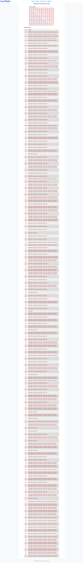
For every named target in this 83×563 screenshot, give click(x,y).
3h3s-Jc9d (54, 201)
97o (39, 18)
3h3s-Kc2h (45, 378)
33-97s (26, 236)
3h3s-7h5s (30, 452)
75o (43, 20)
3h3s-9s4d (49, 513)
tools (45, 1)
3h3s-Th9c (40, 206)
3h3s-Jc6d (54, 399)
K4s (49, 9)
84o (41, 22)
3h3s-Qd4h (30, 386)
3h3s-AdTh (30, 94)
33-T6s (26, 283)
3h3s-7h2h (30, 491)
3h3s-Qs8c (55, 256)
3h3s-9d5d (40, 349)
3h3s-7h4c (40, 504)
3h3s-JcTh (45, 151)
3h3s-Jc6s (49, 399)
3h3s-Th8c (40, 269)
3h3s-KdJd (40, 69)
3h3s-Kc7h (45, 251)
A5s (47, 8)
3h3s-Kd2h (30, 378)
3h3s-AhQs (30, 65)
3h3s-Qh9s (30, 190)
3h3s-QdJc (40, 110)
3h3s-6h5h (30, 317)
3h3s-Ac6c (45, 131)
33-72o (26, 553)
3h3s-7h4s (30, 504)
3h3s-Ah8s (30, 159)
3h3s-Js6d (49, 398)
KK (31, 9)
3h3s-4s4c (49, 245)
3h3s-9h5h (30, 349)
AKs (32, 8)
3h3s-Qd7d (40, 204)
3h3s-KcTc (45, 76)
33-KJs (26, 70)
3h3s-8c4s (49, 508)
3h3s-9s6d (49, 414)
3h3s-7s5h (45, 452)
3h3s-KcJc (45, 69)
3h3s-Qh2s (30, 436)
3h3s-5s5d (45, 178)
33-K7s (26, 157)
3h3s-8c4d (54, 508)
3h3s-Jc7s (49, 327)
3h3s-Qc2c (45, 305)
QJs (36, 11)
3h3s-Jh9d (35, 200)
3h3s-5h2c (40, 539)
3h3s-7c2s (49, 553)
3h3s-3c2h (45, 555)
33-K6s (26, 176)
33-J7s (26, 223)
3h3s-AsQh (45, 65)
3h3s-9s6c (54, 414)
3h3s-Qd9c (40, 191)
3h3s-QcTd (55, 128)
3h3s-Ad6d (40, 131)
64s (49, 19)
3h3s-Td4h (30, 486)
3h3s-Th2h (30, 389)
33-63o (26, 524)
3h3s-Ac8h (45, 160)
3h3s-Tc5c (45, 336)
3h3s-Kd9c (40, 167)
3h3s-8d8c (54, 60)
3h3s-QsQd (45, 36)
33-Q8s (26, 163)
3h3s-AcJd (55, 79)
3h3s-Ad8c (40, 160)
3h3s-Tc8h (45, 270)
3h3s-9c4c (45, 402)
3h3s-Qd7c (40, 314)
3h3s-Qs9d (50, 190)
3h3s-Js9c (54, 200)
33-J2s (26, 362)
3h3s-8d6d (40, 289)
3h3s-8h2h (30, 459)
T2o (38, 24)
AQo (30, 11)
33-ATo (26, 94)
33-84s (26, 393)
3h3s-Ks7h (45, 250)
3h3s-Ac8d (55, 160)
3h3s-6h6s (30, 125)
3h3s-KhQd (35, 81)
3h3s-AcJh (45, 79)
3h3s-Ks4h (45, 319)
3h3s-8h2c (40, 542)
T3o (38, 23)
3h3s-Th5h (30, 336)
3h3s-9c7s (49, 352)
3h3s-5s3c (45, 517)
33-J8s (26, 173)
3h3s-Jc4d (54, 444)
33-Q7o (26, 314)
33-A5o (26, 197)
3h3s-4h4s (30, 245)
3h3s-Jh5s (30, 424)
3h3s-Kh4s (30, 319)
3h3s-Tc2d (54, 511)
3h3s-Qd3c (50, 421)
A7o (30, 18)
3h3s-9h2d (35, 529)
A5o (30, 20)
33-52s (26, 457)
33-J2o (26, 489)
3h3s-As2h (45, 266)
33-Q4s (26, 264)
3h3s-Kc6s (50, 273)
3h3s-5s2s (35, 456)
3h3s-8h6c (40, 404)
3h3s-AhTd (35, 93)
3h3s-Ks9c (55, 166)
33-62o (26, 549)
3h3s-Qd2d (40, 305)
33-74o (26, 505)
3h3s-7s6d (49, 395)
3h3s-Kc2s (50, 378)
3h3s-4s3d (40, 527)
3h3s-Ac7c (45, 113)
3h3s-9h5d (35, 472)
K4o (32, 22)
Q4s (49, 11)
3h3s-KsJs (35, 69)
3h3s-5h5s (30, 178)
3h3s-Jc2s (49, 489)
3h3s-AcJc (45, 54)
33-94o (26, 514)
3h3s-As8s (35, 103)
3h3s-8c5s (49, 463)
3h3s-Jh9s (30, 200)
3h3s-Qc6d (55, 343)
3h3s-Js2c (54, 488)
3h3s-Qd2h (30, 438)
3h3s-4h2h (30, 475)
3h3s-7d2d (40, 491)
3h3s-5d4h (30, 479)
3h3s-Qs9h (45, 190)
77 (43, 18)
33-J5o (26, 425)
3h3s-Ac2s (50, 267)
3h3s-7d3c (49, 533)
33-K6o (26, 273)
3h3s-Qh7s (30, 313)
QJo (34, 12)
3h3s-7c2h (45, 553)
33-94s (26, 402)
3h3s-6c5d (54, 447)
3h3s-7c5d (54, 454)
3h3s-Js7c (54, 326)
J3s (51, 12)
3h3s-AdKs (35, 52)
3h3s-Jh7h (30, 223)
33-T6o (26, 409)
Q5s (47, 11)
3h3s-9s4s (35, 402)
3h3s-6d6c (54, 125)
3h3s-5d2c (40, 540)
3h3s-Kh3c (35, 355)
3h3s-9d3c (49, 520)
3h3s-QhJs (30, 109)
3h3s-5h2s (30, 539)
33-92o (26, 530)
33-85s (26, 339)
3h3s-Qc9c (45, 119)
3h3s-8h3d (30, 536)
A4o (30, 22)
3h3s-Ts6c (54, 408)
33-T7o (26, 333)
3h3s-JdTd (40, 97)
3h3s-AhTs (30, 93)
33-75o (26, 453)
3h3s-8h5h (30, 339)
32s (53, 23)
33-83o (26, 537)
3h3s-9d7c (40, 352)
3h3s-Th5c (40, 465)
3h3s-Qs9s (35, 119)
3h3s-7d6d (40, 279)
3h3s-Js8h (45, 259)
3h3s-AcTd (55, 94)
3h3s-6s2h (45, 548)
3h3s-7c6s (49, 396)
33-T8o (26, 270)
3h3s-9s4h (45, 513)
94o (39, 22)
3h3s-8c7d (54, 346)
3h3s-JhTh (30, 97)
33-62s (26, 482)
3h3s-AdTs (35, 94)
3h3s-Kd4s (35, 320)
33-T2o (26, 511)
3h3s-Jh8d (35, 259)
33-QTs (26, 86)
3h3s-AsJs (35, 54)
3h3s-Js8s (35, 173)
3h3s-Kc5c (45, 194)
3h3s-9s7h (45, 351)
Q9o (34, 15)
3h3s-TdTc (54, 40)
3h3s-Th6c (40, 408)
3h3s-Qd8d (40, 163)
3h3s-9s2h (45, 529)
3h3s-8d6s (35, 406)
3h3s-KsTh (45, 116)
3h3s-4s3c (45, 527)
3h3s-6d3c (49, 523)
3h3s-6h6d (35, 125)
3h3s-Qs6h (45, 342)
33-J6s (26, 276)
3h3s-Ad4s (35, 220)
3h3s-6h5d (35, 446)
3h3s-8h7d (35, 345)
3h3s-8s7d (49, 345)
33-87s (26, 239)
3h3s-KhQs (30, 81)
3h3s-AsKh (45, 51)
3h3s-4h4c (40, 245)
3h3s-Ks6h (45, 272)
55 (47, 20)
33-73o (26, 533)
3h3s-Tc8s (49, 270)
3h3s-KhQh (30, 58)
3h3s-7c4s (49, 505)
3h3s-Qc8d (55, 257)
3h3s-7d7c (54, 91)
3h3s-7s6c (54, 395)
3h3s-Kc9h (45, 167)
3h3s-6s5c (54, 446)
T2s (53, 13)
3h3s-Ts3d (40, 501)
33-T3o (26, 501)
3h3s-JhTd (35, 150)
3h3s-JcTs (49, 151)
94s (49, 15)
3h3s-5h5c (40, 178)
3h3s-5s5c (49, 178)
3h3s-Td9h (30, 207)
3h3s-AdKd (40, 43)
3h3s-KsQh (45, 81)
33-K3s (26, 233)
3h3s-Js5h (45, 424)
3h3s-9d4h (30, 514)
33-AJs (26, 55)
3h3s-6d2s (35, 550)
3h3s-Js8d (49, 259)
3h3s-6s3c (45, 523)
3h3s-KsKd (45, 34)
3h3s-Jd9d (40, 134)
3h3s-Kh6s (30, 272)
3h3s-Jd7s (35, 327)
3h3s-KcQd (55, 83)
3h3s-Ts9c (54, 206)
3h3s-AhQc (40, 65)
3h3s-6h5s (30, 446)
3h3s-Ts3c (45, 501)
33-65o (26, 447)
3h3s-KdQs (35, 83)
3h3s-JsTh (45, 150)
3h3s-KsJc (55, 100)
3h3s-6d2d (40, 482)
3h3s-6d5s (35, 447)
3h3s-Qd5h (30, 368)
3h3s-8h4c (40, 507)
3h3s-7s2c (54, 552)
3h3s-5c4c (45, 365)
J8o (36, 16)
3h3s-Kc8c (45, 147)
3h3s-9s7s (35, 236)
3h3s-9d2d (40, 434)
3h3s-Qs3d (40, 421)
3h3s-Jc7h (45, 327)
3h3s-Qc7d (55, 314)
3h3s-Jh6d (35, 398)
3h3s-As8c (55, 159)
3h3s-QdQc (55, 36)
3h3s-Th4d (35, 484)
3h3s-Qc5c (45, 247)
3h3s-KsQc (55, 81)
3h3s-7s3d (40, 533)
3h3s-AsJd (50, 78)
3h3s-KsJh (45, 100)
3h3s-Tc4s (49, 486)
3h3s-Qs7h (45, 313)
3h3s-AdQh (30, 67)
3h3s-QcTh (45, 128)
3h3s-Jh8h (30, 173)
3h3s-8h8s (30, 60)
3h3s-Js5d (49, 424)
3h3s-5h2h (30, 456)
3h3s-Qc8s (50, 257)
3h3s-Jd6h (30, 399)
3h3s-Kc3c (35, 232)
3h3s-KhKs (30, 34)
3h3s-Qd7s (35, 314)
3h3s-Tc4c (45, 358)
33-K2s (26, 254)
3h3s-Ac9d (55, 138)
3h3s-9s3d (40, 520)
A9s (40, 8)
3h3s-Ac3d (55, 242)
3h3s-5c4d (54, 479)
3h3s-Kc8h (45, 217)
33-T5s (26, 336)
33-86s (26, 289)
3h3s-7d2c (40, 553)
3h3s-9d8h (30, 286)
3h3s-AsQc (55, 65)
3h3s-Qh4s (30, 385)
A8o (30, 16)
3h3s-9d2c (40, 530)
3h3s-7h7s (30, 91)
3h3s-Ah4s (30, 219)
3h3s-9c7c (45, 236)
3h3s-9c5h (45, 473)
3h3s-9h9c (40, 45)
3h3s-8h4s (30, 507)
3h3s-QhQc (40, 36)
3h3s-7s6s (35, 279)
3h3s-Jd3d (30, 329)
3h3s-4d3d (30, 431)
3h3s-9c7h (45, 352)
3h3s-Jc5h (45, 425)
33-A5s (26, 123)
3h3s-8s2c (54, 542)
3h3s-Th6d (35, 408)
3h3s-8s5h (45, 462)
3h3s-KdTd (40, 76)
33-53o (26, 517)
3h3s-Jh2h (30, 361)
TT (37, 13)
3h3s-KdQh (30, 83)
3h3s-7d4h (30, 505)
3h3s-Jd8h (30, 261)
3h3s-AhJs (30, 78)
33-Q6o (26, 342)
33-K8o (26, 217)
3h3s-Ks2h (45, 377)
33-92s (26, 434)
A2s (53, 8)
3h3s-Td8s (35, 270)
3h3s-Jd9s (35, 201)
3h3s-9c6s (49, 415)
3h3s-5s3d (40, 517)
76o (43, 19)
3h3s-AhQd (35, 65)
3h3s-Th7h (30, 229)
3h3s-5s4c (54, 478)
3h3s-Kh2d (35, 377)
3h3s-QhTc (40, 127)
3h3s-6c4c (45, 371)
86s (45, 16)
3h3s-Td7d (40, 229)
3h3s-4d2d (40, 475)
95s (47, 15)
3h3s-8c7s (49, 346)
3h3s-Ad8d (40, 103)
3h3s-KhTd (35, 116)
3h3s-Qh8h (30, 163)
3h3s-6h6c (40, 125)
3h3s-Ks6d (50, 272)
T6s (45, 13)
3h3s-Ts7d (50, 332)
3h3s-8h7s (30, 345)
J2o (36, 24)
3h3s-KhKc (40, 34)
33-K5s (26, 194)
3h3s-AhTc (40, 93)
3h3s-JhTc (40, 150)
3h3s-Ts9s (35, 144)
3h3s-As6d (50, 209)
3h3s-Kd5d (40, 194)
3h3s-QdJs (35, 110)
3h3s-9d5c (40, 473)
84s (49, 16)
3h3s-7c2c (45, 491)
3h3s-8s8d (45, 60)
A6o (30, 19)
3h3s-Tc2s (49, 511)
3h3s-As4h (45, 219)
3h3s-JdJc (54, 38)
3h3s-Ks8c (55, 216)
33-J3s (26, 330)
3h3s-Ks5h (45, 301)
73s (51, 18)
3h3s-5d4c (40, 479)
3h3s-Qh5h (30, 247)
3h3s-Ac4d (55, 220)
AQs (34, 8)
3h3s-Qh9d (35, 190)
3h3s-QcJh (45, 110)
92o (39, 24)
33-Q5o (26, 368)
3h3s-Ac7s (50, 185)
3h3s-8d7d (40, 239)
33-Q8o (26, 257)
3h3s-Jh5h (30, 298)
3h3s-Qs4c (55, 385)
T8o (38, 16)
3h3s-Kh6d (35, 272)
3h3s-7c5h (45, 454)
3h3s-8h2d (35, 542)
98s (41, 15)
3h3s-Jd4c (40, 444)
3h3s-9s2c (54, 529)
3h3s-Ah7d (35, 184)
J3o (36, 23)
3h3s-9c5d (54, 473)
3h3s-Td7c (40, 333)
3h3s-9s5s (35, 349)
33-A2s (26, 170)
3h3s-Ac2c (45, 169)
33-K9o (26, 167)
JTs (37, 12)
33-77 (26, 91)
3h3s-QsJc (55, 109)
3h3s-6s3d (40, 523)
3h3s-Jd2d (40, 361)
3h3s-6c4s (49, 495)
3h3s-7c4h (45, 505)
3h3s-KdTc (40, 117)
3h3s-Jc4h (45, 444)
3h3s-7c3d (54, 533)
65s (47, 19)
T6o (38, 19)
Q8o (34, 16)
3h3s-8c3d (54, 536)
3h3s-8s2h (45, 542)
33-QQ (26, 36)
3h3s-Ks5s (35, 194)
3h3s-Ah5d (35, 197)
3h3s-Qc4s (50, 386)
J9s (39, 12)
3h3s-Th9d (35, 206)
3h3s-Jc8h (45, 261)
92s (53, 15)
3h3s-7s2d (49, 552)
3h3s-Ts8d (50, 269)
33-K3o (26, 355)
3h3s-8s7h (45, 345)
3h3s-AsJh (45, 78)
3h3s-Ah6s (30, 209)
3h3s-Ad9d (40, 88)
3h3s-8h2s (30, 542)
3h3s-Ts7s (35, 229)
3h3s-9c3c (35, 418)
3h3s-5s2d (49, 539)
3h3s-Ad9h (30, 138)
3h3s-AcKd (55, 52)
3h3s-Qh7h (30, 204)
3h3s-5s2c (54, 539)
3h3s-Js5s (35, 298)
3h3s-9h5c (40, 472)
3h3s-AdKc (40, 52)
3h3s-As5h (45, 197)
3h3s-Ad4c (40, 220)
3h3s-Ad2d (40, 169)
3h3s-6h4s (30, 494)
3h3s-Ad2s (35, 267)
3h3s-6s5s (35, 317)
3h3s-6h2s (30, 548)
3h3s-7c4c (45, 383)
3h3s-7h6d (35, 395)
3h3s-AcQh (45, 67)
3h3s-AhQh (30, 48)
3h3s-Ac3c (35, 153)
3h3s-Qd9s (35, 191)
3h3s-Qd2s (35, 438)
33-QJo (26, 110)
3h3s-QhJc (40, 109)
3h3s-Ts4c (54, 484)
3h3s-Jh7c (40, 326)
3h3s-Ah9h (30, 88)
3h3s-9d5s (35, 473)
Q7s (43, 11)
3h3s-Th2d (35, 510)
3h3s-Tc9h (45, 207)
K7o (32, 18)
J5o (36, 20)
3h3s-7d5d (40, 323)
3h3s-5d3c (49, 517)
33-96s (26, 296)
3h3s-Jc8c (45, 173)
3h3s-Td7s (35, 333)
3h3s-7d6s (35, 396)
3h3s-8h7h (30, 239)
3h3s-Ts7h (45, 332)
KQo (32, 11)
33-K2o (26, 378)
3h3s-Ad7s (35, 185)
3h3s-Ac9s (50, 138)
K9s (39, 9)
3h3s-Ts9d (50, 206)
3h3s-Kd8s (35, 217)
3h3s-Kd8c (40, 217)
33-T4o (26, 485)
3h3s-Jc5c (45, 298)
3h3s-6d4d (40, 371)
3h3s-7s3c (45, 533)
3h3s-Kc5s (50, 302)
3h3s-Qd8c (40, 257)
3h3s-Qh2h (30, 305)
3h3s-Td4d (40, 358)
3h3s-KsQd (50, 81)
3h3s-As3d (40, 242)
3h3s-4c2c (45, 475)
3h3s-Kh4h (30, 213)
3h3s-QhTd (35, 127)
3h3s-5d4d (40, 365)
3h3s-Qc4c (45, 263)
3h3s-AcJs (50, 79)
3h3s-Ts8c (54, 269)
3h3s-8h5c (40, 462)
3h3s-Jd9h (30, 201)
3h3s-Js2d (49, 488)
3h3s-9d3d (30, 418)
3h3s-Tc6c (45, 282)
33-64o (26, 495)
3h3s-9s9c (49, 45)
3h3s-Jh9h (30, 134)
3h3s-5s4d (49, 478)
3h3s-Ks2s (35, 254)
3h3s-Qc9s (50, 191)
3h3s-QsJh (45, 109)
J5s (47, 12)
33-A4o (26, 220)
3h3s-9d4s (35, 514)
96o (39, 19)
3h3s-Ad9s (35, 138)
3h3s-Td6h (30, 409)
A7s (43, 8)
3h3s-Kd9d (40, 107)
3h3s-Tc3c (35, 374)
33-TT (26, 40)
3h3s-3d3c (30, 311)
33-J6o (26, 399)
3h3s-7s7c (49, 91)
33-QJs (26, 73)
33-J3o (26, 469)
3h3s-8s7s (35, 239)
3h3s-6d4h (30, 495)
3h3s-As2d (50, 266)
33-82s (26, 460)
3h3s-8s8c (49, 60)
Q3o (34, 23)
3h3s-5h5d (35, 178)
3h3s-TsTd (45, 40)
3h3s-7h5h (30, 323)
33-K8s (26, 147)
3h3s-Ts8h (45, 269)
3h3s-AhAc (40, 32)
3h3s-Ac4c (45, 141)
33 (51, 23)
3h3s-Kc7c (45, 157)
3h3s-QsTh (45, 127)
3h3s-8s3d (40, 536)
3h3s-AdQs (35, 67)
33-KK (26, 34)
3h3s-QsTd (50, 127)
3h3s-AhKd (35, 51)
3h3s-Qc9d (55, 191)
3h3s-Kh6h (30, 176)
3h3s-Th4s (30, 484)
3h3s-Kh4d (35, 319)
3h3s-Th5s (30, 465)
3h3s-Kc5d (55, 302)
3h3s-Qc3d (55, 421)
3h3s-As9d (50, 137)
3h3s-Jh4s (30, 443)
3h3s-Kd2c (40, 378)
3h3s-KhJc (40, 100)
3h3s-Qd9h (30, 191)
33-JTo (26, 151)
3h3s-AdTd (40, 63)
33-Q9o (26, 191)
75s (47, 18)
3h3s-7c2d (54, 553)
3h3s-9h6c (40, 414)
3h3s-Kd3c (50, 355)
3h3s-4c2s (49, 546)
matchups (37, 1)
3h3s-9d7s (35, 352)
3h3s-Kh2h (30, 254)
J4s (49, 12)
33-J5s (26, 299)
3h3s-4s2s (35, 475)
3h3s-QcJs (50, 110)
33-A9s (26, 89)
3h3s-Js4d (49, 443)
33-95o (26, 473)
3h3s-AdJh (30, 79)
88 (41, 16)
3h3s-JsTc (54, 150)
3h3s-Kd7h (30, 251)
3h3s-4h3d (30, 527)
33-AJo (26, 79)
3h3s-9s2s (35, 434)
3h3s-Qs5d (50, 367)
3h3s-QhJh (30, 72)
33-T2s (26, 389)
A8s (41, 8)
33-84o (26, 508)
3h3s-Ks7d (50, 250)
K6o (32, 19)
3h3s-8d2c (40, 543)
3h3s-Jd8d (40, 173)
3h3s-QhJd (35, 109)
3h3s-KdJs (35, 101)
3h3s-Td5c (40, 466)
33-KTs (26, 76)
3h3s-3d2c (40, 555)
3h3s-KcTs (50, 117)
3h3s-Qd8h (30, 257)
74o (43, 22)
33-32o (26, 556)
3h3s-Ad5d (40, 123)
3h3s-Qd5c (40, 368)
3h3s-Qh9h (30, 119)
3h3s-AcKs (50, 52)
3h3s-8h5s (30, 462)
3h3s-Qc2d (55, 438)
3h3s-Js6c (54, 398)
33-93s (26, 418)
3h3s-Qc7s (50, 314)
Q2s (53, 11)
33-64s (26, 371)
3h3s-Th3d (30, 501)
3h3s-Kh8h (30, 147)
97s (43, 15)
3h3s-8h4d (35, 507)
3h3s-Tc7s (49, 333)
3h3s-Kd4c (40, 320)
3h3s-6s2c (54, 548)
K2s (53, 9)
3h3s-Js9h (45, 200)
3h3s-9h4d (35, 513)
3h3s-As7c (55, 184)
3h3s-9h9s (30, 45)
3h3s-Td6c (40, 409)
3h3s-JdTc (40, 151)
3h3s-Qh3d (30, 421)
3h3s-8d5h (30, 463)
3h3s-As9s (35, 88)
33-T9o (26, 207)
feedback (49, 1)
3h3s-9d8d (40, 188)
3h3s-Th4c (40, 484)
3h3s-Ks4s (35, 213)
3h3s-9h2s (30, 529)
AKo (30, 9)
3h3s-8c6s (49, 406)
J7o (36, 18)
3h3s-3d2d (30, 498)
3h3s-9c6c (45, 295)
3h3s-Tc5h (45, 466)
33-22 (26, 380)
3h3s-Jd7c (40, 327)
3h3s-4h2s (30, 545)
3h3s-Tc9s (49, 207)
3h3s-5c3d (54, 517)
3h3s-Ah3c (35, 242)
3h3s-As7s (35, 113)
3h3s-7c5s (49, 454)
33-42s (26, 476)
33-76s (26, 280)
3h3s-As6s (35, 131)
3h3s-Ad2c (40, 267)
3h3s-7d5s (35, 454)
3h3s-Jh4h (30, 308)
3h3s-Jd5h (30, 425)
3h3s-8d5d (40, 339)
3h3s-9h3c (35, 520)
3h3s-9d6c (40, 415)
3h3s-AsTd (50, 93)
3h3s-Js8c (54, 259)
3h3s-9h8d (35, 285)
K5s (47, 9)
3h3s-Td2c (40, 511)
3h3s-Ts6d (50, 408)
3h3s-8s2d (49, 542)
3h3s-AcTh (45, 94)
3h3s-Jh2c (40, 488)
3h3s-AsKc (55, 51)
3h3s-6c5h (45, 447)
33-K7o (26, 251)
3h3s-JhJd (35, 38)
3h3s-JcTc (45, 97)
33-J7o (26, 326)
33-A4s (26, 141)
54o (47, 22)
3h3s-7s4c (54, 504)
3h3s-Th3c (35, 501)
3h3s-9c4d (54, 514)
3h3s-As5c (55, 197)
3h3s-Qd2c (40, 438)
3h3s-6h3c (35, 523)
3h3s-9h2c (40, 529)
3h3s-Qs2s (35, 305)
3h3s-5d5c (54, 178)
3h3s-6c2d (54, 550)
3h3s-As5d (50, 197)
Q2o (34, 24)
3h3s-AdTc (40, 94)
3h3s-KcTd (55, 117)
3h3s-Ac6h (45, 210)
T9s (39, 13)
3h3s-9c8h (45, 286)
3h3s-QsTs (35, 85)
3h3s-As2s (35, 169)
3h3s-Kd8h (30, 217)
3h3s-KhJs (30, 100)
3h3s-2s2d (45, 380)
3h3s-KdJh (30, 101)
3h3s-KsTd (50, 116)
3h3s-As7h (45, 184)
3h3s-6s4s (35, 371)
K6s (45, 9)
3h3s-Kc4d (55, 320)
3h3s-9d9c (54, 45)
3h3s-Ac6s (50, 210)
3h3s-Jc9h (45, 201)
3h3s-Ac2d (55, 267)
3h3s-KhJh (30, 69)
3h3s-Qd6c (40, 343)
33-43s (26, 431)
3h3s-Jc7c (45, 223)
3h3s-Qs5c (55, 367)
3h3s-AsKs (35, 43)
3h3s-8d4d (40, 392)
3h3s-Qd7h (30, 314)
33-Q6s (26, 226)
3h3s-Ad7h (30, 185)
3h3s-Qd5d (40, 247)
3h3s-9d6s (35, 415)
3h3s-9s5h (45, 472)
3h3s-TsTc (49, 40)
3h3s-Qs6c (55, 342)
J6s (45, 12)
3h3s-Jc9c (45, 134)
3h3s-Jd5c (40, 425)
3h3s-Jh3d (30, 469)
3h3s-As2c (55, 266)
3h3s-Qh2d (35, 436)
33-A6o (26, 210)
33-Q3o (26, 421)
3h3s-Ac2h (45, 267)
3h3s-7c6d (54, 396)
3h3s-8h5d (35, 462)
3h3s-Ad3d (30, 153)
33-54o (26, 479)
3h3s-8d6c (40, 406)
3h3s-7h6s (30, 395)
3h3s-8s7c (54, 345)
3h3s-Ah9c (40, 137)
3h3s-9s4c (54, 513)
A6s (45, 8)
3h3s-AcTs (50, 94)
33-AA (26, 32)
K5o (32, 20)
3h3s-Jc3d (54, 469)
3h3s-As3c (45, 242)
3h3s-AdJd (40, 54)
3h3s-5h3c (35, 517)
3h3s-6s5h (45, 446)
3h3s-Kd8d (40, 147)
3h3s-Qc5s (50, 368)
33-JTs (26, 97)
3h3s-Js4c (54, 443)
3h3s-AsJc (55, 78)
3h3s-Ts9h (45, 206)
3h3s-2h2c (40, 380)
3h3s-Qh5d (35, 367)
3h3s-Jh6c (40, 398)
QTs (38, 11)
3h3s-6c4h (45, 495)
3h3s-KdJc (40, 101)
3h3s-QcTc (45, 85)
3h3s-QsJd (50, 109)
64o (45, 22)
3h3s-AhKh (30, 43)
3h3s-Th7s (30, 332)
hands (33, 1)
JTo (36, 13)
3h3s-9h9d (35, 45)
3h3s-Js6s (35, 276)
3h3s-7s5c (54, 452)
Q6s (45, 11)
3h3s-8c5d (54, 463)
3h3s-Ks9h (45, 166)
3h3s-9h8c (40, 285)
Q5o (34, 20)
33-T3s (26, 374)
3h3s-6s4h (45, 494)
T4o (38, 22)
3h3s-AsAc (50, 32)
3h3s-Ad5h (30, 198)
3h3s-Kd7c (40, 251)
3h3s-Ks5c (55, 301)
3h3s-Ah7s (30, 184)
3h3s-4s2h (45, 545)
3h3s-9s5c (54, 472)
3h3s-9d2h (30, 530)
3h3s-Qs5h (45, 367)
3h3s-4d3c (49, 527)
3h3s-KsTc (55, 116)
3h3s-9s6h (45, 414)
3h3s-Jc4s (49, 444)
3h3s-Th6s (30, 408)
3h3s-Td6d (40, 282)
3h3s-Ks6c (55, 272)
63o (45, 23)
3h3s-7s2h (45, 552)
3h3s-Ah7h (30, 113)
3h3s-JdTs (35, 151)
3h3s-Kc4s (50, 320)
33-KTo (26, 116)
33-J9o (26, 201)
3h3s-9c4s (49, 514)
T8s (41, 13)
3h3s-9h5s (30, 472)
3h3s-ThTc (40, 40)
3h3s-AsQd (50, 65)
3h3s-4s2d (49, 545)
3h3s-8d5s (35, 463)
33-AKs (26, 43)
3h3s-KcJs (50, 101)
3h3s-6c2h (45, 550)
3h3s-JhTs (30, 150)
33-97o (26, 352)
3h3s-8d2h (30, 543)
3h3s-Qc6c (45, 226)
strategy (42, 1)
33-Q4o (26, 386)
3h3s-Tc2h (45, 511)
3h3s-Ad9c (40, 138)
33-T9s (26, 144)
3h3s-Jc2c (45, 361)
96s (45, 15)
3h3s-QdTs (35, 128)
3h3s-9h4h (30, 402)
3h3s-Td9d (40, 144)
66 (45, 19)
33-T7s (26, 229)
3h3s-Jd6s (35, 399)
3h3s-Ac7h (45, 185)
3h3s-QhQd (35, 36)
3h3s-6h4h (30, 371)
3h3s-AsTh (45, 93)
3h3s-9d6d (40, 295)
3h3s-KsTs (35, 76)
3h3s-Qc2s (50, 438)
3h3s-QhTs (30, 127)
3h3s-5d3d (30, 411)
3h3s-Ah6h (30, 131)
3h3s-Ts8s (35, 181)
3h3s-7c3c (35, 440)
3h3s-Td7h (30, 333)
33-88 (26, 60)
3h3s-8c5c (45, 339)
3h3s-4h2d (35, 545)
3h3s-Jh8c (40, 259)
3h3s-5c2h (45, 540)
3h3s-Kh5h (30, 194)
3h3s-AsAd (45, 32)
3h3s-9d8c (40, 286)
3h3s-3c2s (49, 555)
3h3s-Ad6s (35, 210)
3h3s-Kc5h (45, 302)
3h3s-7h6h (30, 279)
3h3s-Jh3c (35, 469)
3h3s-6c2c (45, 482)
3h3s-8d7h (30, 346)
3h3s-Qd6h (30, 343)
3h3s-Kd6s (35, 273)
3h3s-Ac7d (55, 185)
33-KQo (26, 82)
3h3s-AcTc (45, 63)
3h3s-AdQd (40, 48)
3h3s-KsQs (35, 58)
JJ (35, 12)
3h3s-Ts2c (54, 510)
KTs (38, 9)
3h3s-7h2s (30, 552)
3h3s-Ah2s (30, 266)
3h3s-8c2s (49, 543)
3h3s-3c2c (35, 498)
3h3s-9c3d (54, 520)
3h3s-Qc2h (45, 438)
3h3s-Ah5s (30, 197)
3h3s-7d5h (30, 454)
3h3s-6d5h (30, 447)
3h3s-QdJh (30, 110)
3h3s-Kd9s (35, 167)
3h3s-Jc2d (54, 489)
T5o (38, 20)
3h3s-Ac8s (50, 160)
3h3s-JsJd (45, 38)
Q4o (34, 22)
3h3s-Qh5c (40, 367)
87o (41, 18)
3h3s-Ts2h (45, 510)
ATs (37, 8)
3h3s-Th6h (30, 282)
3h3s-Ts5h (45, 465)
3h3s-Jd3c (49, 469)
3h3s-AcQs (50, 67)
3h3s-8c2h (45, 543)
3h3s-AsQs (35, 48)
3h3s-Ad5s (35, 198)
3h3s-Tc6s (49, 409)
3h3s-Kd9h (30, 167)
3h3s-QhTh (30, 85)
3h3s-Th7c (40, 332)
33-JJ (26, 38)
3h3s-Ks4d (50, 319)
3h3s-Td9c (40, 207)
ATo (29, 13)
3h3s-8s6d (49, 404)
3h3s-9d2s (35, 530)
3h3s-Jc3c (35, 329)
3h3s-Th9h (30, 144)
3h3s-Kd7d (40, 157)
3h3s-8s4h (45, 507)
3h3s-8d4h (30, 508)
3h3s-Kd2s (35, 378)
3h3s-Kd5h (30, 302)
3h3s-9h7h (30, 236)
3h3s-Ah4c (40, 219)
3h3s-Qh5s (30, 367)
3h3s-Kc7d (55, 251)
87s (43, 16)
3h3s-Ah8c (40, 159)
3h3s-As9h (45, 137)
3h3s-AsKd (50, 51)
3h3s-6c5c (45, 317)
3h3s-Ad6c (40, 210)
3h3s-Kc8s (50, 217)
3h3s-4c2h (45, 546)
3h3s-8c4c (45, 392)
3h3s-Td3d (30, 374)
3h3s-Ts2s (35, 389)
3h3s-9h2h (30, 434)
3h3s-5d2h (30, 540)
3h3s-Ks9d (50, 166)
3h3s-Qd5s (35, 368)
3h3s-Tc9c (45, 144)
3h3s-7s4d (49, 504)
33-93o (26, 521)
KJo (32, 12)
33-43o (26, 527)
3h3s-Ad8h (30, 160)
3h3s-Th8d (35, 269)
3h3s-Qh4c (40, 385)
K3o (32, 23)
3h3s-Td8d (40, 181)
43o (49, 23)
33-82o (26, 543)
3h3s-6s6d (45, 125)
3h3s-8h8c (40, 60)
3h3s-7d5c (40, 454)
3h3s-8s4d (49, 507)
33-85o (26, 463)
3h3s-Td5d (40, 336)
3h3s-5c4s (49, 479)
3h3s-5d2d (40, 456)
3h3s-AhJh (30, 54)
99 (39, 15)
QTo (34, 13)
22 (52, 24)
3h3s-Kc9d (55, 167)
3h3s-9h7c (40, 351)
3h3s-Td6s (35, 409)
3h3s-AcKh (45, 52)
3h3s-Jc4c (45, 308)
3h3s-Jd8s (35, 261)
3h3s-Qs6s (35, 226)
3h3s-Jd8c (40, 261)
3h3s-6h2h (30, 482)
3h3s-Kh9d (35, 166)
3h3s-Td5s (35, 466)
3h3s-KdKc (55, 34)
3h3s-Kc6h (45, 273)
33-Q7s (26, 204)
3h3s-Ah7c (40, 184)
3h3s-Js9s (35, 134)
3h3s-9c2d (54, 530)
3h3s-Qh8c (40, 256)
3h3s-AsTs (35, 63)
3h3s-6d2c (40, 550)
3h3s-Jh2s (30, 488)
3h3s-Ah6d (35, 209)
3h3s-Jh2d (35, 488)
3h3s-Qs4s (35, 263)
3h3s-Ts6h (45, 408)
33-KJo (26, 100)
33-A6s (26, 131)
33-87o (26, 346)
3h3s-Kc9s (50, 167)
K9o (32, 15)
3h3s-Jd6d (40, 276)
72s (53, 18)
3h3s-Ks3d (40, 355)
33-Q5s (26, 248)
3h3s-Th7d (35, 332)
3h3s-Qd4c (40, 386)
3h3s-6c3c (35, 427)
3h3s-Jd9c (40, 201)
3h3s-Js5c (54, 424)
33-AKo (26, 51)
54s (49, 20)
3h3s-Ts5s (35, 336)
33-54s (26, 365)
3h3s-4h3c (35, 527)
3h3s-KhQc (40, 81)
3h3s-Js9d (49, 200)
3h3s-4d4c (54, 245)
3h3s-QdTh (30, 128)
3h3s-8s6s (35, 289)
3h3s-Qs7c (55, 313)
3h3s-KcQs (50, 83)
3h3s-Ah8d (35, 159)
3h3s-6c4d (54, 495)
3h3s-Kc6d (55, 273)
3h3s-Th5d (35, 465)
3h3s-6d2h (30, 550)
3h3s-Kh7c (40, 250)
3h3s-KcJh (45, 101)
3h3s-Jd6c (40, 399)
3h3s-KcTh (45, 117)
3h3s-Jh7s (30, 326)
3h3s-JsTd (49, 150)
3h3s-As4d (50, 219)
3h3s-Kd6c (40, 273)
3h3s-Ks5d (50, 301)
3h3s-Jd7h (30, 327)
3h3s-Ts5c (54, 465)
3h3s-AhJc (40, 78)
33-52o (26, 540)
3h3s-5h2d (35, 539)
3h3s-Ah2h (30, 169)
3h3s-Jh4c (40, 443)
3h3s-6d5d (40, 317)
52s (53, 20)
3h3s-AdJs (35, 79)
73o (43, 23)
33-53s (26, 412)
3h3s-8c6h (45, 406)
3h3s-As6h (45, 209)
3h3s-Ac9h (45, 138)
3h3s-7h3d (30, 533)
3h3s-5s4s (35, 365)
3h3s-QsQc (50, 36)
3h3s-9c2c (45, 434)
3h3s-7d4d (40, 383)
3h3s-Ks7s (35, 157)
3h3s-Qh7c (40, 313)
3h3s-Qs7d (50, 313)
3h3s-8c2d (54, 543)
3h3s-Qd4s (35, 386)
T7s (43, 13)
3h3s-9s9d (45, 45)
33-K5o (26, 302)
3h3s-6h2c (40, 548)
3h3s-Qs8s (35, 163)
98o (39, 16)
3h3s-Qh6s (30, 342)
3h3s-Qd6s (35, 343)
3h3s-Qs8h (45, 256)
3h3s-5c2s (49, 540)
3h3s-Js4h (45, 443)
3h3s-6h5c (40, 446)
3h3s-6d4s (35, 495)
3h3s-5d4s (35, 479)
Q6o (34, 19)
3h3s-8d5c (40, 463)
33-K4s (26, 213)
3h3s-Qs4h (45, 385)
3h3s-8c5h (45, 463)
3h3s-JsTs (35, 97)
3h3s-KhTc (40, 116)
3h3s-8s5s (35, 339)
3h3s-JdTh (30, 151)
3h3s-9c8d (54, 286)
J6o (36, 19)
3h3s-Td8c (40, 270)
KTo (32, 13)
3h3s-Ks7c (55, 250)
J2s (53, 12)
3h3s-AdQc (40, 67)
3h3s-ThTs (30, 40)
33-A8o (26, 160)
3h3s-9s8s (35, 188)
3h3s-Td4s (35, 486)
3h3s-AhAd (35, 32)
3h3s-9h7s (30, 351)
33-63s (26, 428)
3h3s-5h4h (30, 365)
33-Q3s (26, 292)
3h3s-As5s (35, 123)
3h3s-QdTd (40, 85)
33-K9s (26, 107)
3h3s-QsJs (35, 72)
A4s (49, 8)
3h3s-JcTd (54, 151)
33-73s (26, 441)
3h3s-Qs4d (50, 385)
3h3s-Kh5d (35, 301)
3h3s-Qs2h (45, 436)
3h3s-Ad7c (40, 185)
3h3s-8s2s (35, 459)
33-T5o (26, 466)
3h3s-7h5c (40, 452)
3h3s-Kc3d (55, 355)
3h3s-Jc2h (45, 489)
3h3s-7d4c (40, 505)
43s (51, 22)
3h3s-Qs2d (50, 436)
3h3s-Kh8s (30, 216)
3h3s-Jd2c (40, 489)
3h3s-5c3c (35, 411)
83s (51, 16)
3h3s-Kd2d (40, 254)
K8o (32, 16)
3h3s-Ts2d (50, 510)
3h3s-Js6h (45, 398)
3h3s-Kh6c (40, 272)
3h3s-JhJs (30, 38)
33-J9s (26, 135)
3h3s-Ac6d (55, 210)
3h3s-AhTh (30, 63)
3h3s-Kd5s (35, 302)
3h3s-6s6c (49, 125)
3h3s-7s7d (45, 91)
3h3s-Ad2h (30, 267)
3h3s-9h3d (30, 520)
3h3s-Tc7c (45, 229)
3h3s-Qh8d (35, 256)
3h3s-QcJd (55, 110)
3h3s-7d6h (30, 396)
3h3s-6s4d (49, 494)
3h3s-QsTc (55, 127)
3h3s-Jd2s (35, 489)
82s (53, 16)
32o (51, 24)
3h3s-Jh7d (35, 326)
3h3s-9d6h (30, 415)
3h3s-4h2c (40, 545)
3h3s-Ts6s (35, 282)
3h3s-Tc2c (45, 389)
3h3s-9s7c (54, 351)
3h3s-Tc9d (54, 207)
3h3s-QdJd (40, 72)
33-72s (26, 492)
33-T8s (26, 181)
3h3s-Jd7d (40, 223)
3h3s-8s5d (49, 462)
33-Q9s (26, 120)
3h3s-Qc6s (50, 343)
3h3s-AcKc (45, 43)
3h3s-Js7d (49, 326)
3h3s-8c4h (45, 508)
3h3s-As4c (55, 219)
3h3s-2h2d (35, 380)
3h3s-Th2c (40, 510)
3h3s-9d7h (30, 352)
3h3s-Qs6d (50, 342)
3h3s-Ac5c (45, 123)
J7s (43, 12)
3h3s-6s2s (35, 482)
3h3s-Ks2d (50, 377)
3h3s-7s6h (45, 395)
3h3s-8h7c (40, 345)
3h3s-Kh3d (30, 355)
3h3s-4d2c (40, 546)
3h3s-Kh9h (30, 107)
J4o (36, 22)
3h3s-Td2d (40, 389)
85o (41, 20)
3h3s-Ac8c (45, 103)
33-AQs (26, 48)
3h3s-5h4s (30, 478)
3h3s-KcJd (55, 101)
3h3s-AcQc (45, 48)
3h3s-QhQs (30, 36)
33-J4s (26, 308)
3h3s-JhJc (40, 38)
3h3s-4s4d (45, 245)
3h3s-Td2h (30, 511)
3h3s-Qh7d (35, 313)
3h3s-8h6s (30, 404)
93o (39, 23)
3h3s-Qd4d (40, 263)
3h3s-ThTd (35, 40)
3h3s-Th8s (30, 269)
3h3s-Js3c (45, 469)
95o (39, 20)
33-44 (26, 245)
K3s (51, 9)
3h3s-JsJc (49, 38)
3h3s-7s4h (45, 504)
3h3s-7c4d (54, 505)
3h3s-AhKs (30, 51)
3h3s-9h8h (30, 188)
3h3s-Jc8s (49, 261)
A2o (30, 24)
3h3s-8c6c (45, 289)
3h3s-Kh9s (30, 166)
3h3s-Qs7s (35, 204)
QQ (33, 11)
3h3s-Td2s (35, 511)
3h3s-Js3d (40, 469)
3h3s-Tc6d (54, 409)
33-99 (26, 45)
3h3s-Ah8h (30, 103)
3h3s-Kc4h (45, 320)
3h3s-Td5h (30, 466)
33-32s (26, 498)
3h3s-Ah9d (35, 137)
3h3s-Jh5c (40, 424)
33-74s (26, 383)
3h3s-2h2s (30, 380)
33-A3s (26, 154)
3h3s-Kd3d (30, 232)
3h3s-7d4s (35, 505)
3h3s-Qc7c (45, 204)
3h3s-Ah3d (30, 242)
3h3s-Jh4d (35, 443)
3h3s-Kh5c (40, 301)
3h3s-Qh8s (30, 256)
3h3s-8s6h (45, 404)
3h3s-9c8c (45, 188)
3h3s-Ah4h (30, 141)
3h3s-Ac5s (50, 198)
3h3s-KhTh (30, 76)
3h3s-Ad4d (40, 141)
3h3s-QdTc (40, 128)
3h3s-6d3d (30, 427)
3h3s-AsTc (55, 93)
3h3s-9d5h (30, 473)
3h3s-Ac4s (50, 220)
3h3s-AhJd (35, 78)
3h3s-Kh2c (40, 377)
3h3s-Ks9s (35, 107)
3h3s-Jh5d (35, 424)
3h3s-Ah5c (40, 197)
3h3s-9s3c (45, 520)
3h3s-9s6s (35, 295)
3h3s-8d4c (40, 508)
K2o (32, 24)
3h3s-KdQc (40, 83)
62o (45, 24)
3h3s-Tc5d (54, 466)
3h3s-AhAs (30, 32)
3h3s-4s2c (54, 545)
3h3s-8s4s (35, 392)
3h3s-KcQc (45, 58)
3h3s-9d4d (40, 402)
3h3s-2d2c (54, 380)
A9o (30, 15)
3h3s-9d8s (35, 286)
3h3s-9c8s (49, 286)
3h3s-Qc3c (35, 292)
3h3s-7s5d (49, 452)
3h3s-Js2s (35, 361)
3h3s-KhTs (30, 116)
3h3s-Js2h (45, 488)
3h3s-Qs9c (55, 190)
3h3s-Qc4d (55, 386)
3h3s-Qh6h (30, 226)
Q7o (34, 18)
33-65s (26, 317)
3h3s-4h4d (35, 245)
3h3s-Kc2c (45, 254)
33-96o (26, 415)
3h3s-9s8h (45, 285)
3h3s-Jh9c (40, 200)
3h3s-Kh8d (35, 216)
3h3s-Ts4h (45, 484)
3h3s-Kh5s (30, 301)
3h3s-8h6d (35, 404)
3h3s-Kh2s (30, 377)
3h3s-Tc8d (54, 270)
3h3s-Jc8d (54, 261)
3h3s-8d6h (30, 406)
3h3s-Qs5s (35, 247)
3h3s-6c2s (49, 550)
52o (47, 24)
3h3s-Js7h (45, 326)
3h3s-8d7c (40, 346)
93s (51, 15)
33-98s (26, 188)
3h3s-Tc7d (54, 333)
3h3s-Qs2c (55, 436)
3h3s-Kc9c (45, 107)
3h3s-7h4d (35, 504)
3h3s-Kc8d (55, 217)
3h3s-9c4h (45, 514)
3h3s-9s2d (49, 529)
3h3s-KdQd (40, 58)
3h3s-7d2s (35, 553)
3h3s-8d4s (35, 508)
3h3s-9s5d (49, 472)
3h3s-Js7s (35, 223)
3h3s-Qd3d (30, 292)
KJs (36, 9)
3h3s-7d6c (40, 396)
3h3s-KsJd (50, 100)
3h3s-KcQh (45, 83)
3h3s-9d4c (40, 514)
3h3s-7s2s (35, 491)
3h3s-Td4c (40, 486)
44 (49, 22)
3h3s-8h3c (35, 536)
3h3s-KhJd (35, 100)
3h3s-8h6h (30, 289)
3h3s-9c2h (45, 530)
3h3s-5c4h (45, 479)
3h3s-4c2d (54, 546)
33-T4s (26, 358)
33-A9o (26, 138)
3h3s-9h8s (30, 285)
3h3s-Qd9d (40, 119)
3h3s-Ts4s (35, 358)
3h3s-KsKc (50, 34)
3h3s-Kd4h (30, 320)
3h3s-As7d (50, 184)
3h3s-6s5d (49, 446)
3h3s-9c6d (54, 415)
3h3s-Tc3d (54, 501)
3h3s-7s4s (35, 383)
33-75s (26, 323)
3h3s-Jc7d (54, 327)
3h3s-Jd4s (35, 444)
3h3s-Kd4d (40, 213)
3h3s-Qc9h (45, 191)
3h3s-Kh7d (35, 250)
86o (41, 19)
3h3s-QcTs (50, 128)
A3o (30, 23)
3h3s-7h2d (35, 552)
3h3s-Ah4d (35, 219)
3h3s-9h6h (30, 295)
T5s (47, 13)
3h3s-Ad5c (40, 198)
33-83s (26, 450)
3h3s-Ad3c (50, 242)
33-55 (26, 178)
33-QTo (26, 128)
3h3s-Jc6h (45, 399)
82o (41, 24)
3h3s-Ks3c (45, 355)
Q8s (41, 11)
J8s (41, 12)
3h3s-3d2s (35, 555)
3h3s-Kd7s (35, 251)
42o (49, 24)
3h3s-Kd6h (30, 273)
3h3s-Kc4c (45, 213)
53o (47, 23)
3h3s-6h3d (30, 523)
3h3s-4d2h (30, 546)
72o (43, 24)
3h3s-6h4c (40, 494)
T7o (38, 18)
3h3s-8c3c (35, 450)
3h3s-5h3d (30, 517)
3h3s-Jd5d (40, 298)
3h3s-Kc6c (45, 176)
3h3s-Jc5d (54, 425)
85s (47, 16)
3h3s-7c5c (45, 323)
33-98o (26, 286)
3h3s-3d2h (30, 555)
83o (41, 23)
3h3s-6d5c (40, 447)
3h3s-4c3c (35, 431)
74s (49, 18)
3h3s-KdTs (35, 117)
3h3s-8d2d (40, 459)
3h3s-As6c (55, 209)
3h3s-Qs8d (50, 256)
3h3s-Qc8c (45, 163)
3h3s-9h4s (30, 513)
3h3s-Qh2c (40, 436)
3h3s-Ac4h (45, 220)
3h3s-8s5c (54, 462)
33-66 (26, 125)
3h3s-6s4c (54, 494)
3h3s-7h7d (35, 91)
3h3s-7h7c (40, 91)
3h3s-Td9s (35, 207)
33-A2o (26, 267)
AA (29, 8)
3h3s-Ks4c (55, 319)
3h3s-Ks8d (50, 216)
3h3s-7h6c (40, 395)
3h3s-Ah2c (40, 266)
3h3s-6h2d (35, 548)
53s (51, 20)
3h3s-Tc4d (54, 486)
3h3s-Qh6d (35, 342)
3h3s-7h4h (30, 383)
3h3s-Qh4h (30, 263)
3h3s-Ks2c (55, 377)
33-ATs (26, 63)
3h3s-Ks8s (35, 147)
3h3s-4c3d (54, 527)
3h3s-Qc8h (45, 257)
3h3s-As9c (55, 137)
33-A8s (26, 104)
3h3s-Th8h (30, 181)
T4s (49, 13)
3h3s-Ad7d (40, 113)
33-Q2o (26, 437)
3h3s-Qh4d (35, 385)
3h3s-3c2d (54, 555)
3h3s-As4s (35, 141)
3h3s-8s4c (54, 507)
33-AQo (26, 66)
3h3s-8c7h (45, 346)
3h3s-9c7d (54, 352)
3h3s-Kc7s (50, 251)
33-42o (26, 546)
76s (45, 18)
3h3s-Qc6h (45, 343)
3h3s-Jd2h (30, 489)
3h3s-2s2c (49, 380)
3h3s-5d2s (35, 540)
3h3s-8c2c (45, 459)
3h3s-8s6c (54, 404)
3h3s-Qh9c (40, 190)
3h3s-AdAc (55, 32)
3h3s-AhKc (40, 51)
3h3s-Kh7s (30, 250)
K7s (43, 9)
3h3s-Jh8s (30, 259)
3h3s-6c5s (49, 447)
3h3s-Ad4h (30, 220)
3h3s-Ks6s (35, 176)
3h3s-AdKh (30, 52)
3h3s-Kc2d (55, 378)
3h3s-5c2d (54, 540)
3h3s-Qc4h (45, 386)
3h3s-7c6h (45, 396)
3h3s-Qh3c (35, 421)
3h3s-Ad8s (35, 160)
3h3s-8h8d (35, 60)
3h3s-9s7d (49, 351)
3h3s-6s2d (49, 548)
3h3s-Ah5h (30, 123)
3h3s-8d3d (30, 450)
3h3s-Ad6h (30, 210)
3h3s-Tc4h (45, 486)
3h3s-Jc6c (45, 276)
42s (53, 22)
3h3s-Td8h (30, 270)
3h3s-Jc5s (49, 425)
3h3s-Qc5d (55, 368)
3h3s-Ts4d (50, 484)
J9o (36, 15)
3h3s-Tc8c (45, 181)
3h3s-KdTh (30, 117)
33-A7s (26, 113)
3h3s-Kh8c (40, 216)
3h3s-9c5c (45, 349)
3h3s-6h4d (35, 494)
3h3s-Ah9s (30, 137)
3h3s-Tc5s (49, 466)
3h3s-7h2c (40, 552)
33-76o (26, 396)
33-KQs (26, 58)
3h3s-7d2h (30, 553)
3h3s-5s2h (45, 539)
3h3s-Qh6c (40, 342)
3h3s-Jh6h (30, 276)
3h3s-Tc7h (45, 333)
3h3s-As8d (50, 159)
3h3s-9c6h (45, 415)
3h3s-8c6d (54, 406)
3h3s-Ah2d (35, 266)
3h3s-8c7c (45, 239)
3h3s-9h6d (35, 414)
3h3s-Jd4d (40, 308)
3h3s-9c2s (49, 530)
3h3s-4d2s (35, 546)
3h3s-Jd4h (30, 444)
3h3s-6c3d (54, 523)
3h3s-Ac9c (45, 88)
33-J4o (26, 444)
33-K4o (26, 320)
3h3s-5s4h (45, 478)
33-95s (26, 349)
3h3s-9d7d (40, 236)
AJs (36, 8)
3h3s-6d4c (40, 495)
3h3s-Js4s (35, 308)
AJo (30, 12)
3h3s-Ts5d (50, 465)
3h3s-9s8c (54, 285)
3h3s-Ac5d (55, 198)
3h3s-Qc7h (45, 314)
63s (51, 19)
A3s (51, 8)
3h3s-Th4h (30, 358)
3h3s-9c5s (49, 473)
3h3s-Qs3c (45, 421)
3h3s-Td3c (49, 501)
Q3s (51, 11)
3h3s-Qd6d (40, 226)
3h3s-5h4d (35, 478)
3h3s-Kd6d (40, 176)
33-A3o (26, 242)
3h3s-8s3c (45, 536)
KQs (34, 9)
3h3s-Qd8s (35, 257)
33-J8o (26, 260)
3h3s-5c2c (45, 456)
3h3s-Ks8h (45, 216)
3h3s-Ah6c (40, 209)
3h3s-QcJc (45, 72)
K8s (41, 9)
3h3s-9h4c (40, 513)
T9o (38, 15)
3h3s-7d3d (30, 440)
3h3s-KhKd (35, 34)
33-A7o (26, 185)
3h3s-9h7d (35, 351)
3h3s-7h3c (35, 533)
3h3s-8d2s (35, 543)
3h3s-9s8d (49, 285)
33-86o (26, 405)
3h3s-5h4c (40, 478)
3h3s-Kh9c (40, 166)
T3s (51, 13)
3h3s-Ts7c (54, 332)
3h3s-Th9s (30, 206)
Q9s (40, 11)
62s (53, 19)
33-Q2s (26, 305)
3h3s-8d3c (49, 536)
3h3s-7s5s (35, 323)
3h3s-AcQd (55, 67)
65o (45, 20)
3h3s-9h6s (30, 414)
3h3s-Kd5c (40, 302)
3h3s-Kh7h (30, 157)
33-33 (26, 311)
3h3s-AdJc (40, 79)
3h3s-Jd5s (35, 425)
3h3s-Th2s (30, 510)
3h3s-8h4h (30, 392)
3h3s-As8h (45, 159)
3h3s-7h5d (35, 452)
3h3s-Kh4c (40, 319)
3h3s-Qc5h (45, 368)
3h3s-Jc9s (49, 201)
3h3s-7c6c (45, 279)
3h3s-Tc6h (45, 409)
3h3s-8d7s (35, 346)
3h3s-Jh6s (30, 398)
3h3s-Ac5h (45, 198)
